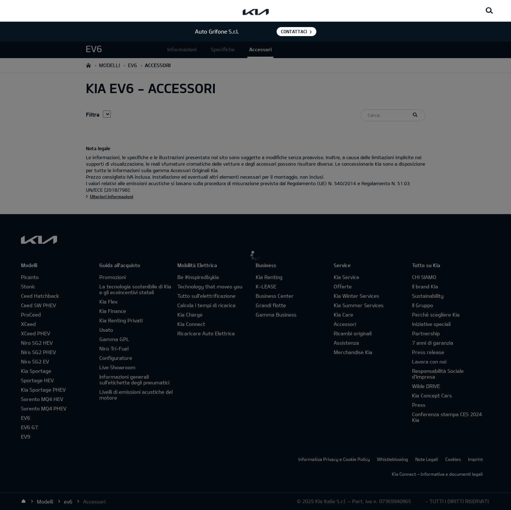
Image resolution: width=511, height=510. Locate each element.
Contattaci (294, 31)
